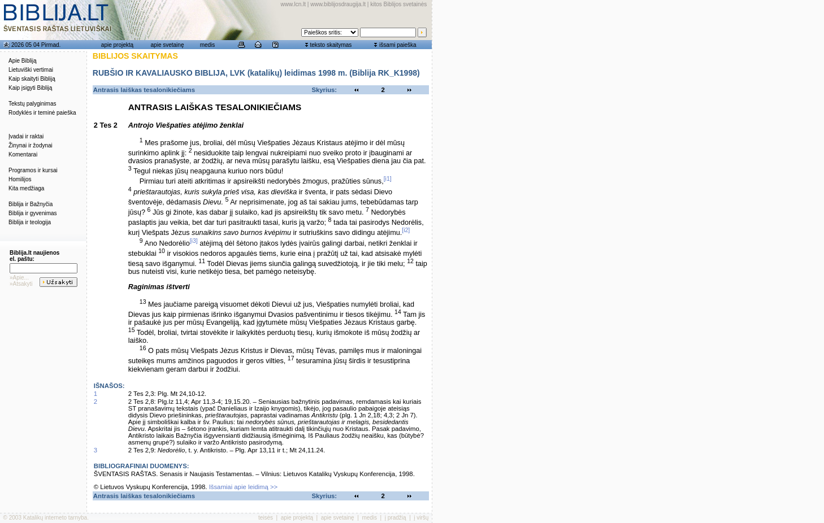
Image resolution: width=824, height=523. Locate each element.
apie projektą (117, 45)
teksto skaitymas (331, 45)
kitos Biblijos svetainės (398, 4)
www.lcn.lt (293, 4)
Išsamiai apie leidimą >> (243, 486)
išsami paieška (398, 45)
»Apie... (19, 277)
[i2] (406, 229)
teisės (265, 518)
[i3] (194, 240)
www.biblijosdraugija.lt (338, 4)
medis (207, 45)
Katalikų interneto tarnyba (55, 518)
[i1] (388, 178)
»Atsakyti (21, 284)
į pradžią (395, 518)
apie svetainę (167, 45)
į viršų (421, 518)
